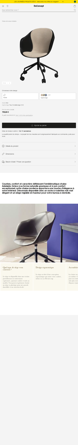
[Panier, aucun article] (75, 6)
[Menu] (3, 6)
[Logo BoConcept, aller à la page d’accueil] (39, 6)
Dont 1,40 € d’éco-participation (24, 115)
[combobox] (39, 10)
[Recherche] (75, 10)
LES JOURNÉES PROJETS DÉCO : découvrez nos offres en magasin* (39, 1)
